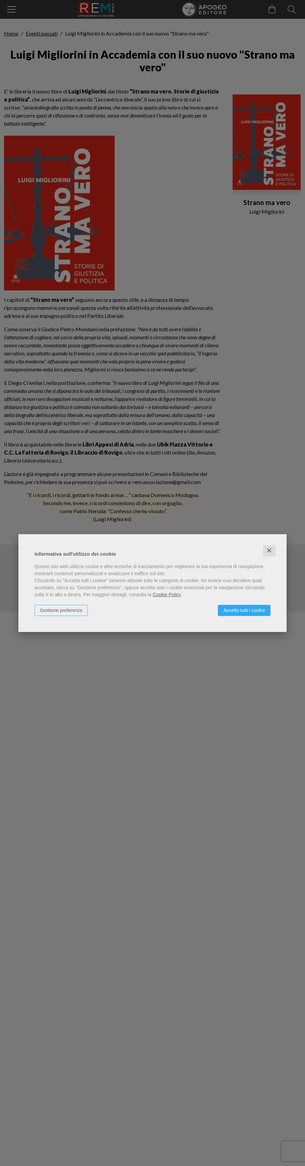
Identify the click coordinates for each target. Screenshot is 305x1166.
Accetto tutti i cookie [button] (244, 610)
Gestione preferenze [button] (61, 610)
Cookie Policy (167, 594)
